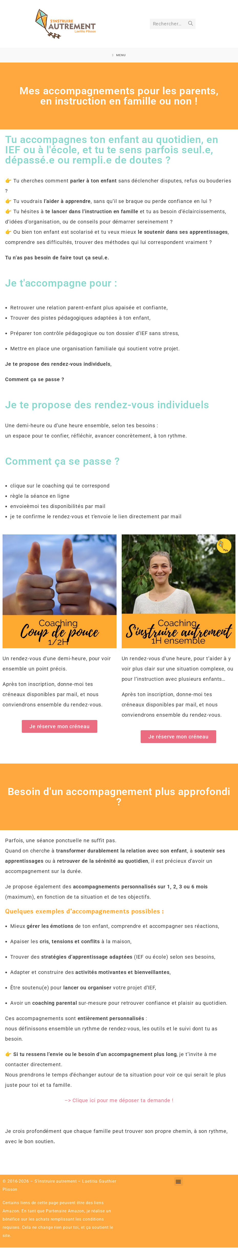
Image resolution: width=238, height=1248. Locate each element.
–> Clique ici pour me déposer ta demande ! (119, 1101)
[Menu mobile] (119, 55)
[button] (178, 1182)
